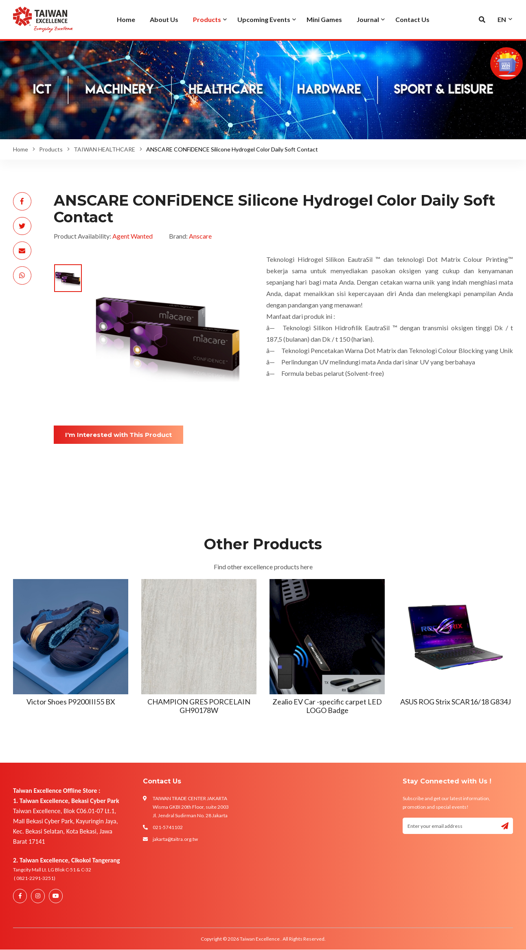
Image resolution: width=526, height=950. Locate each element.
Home (20, 149)
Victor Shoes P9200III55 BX (70, 701)
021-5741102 (168, 827)
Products (51, 149)
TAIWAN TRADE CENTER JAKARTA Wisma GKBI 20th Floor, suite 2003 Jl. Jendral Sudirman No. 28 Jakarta (191, 806)
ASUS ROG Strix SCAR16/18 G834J (455, 701)
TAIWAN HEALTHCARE (104, 149)
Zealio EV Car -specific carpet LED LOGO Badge (327, 706)
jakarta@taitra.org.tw (175, 839)
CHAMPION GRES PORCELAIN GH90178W (198, 706)
